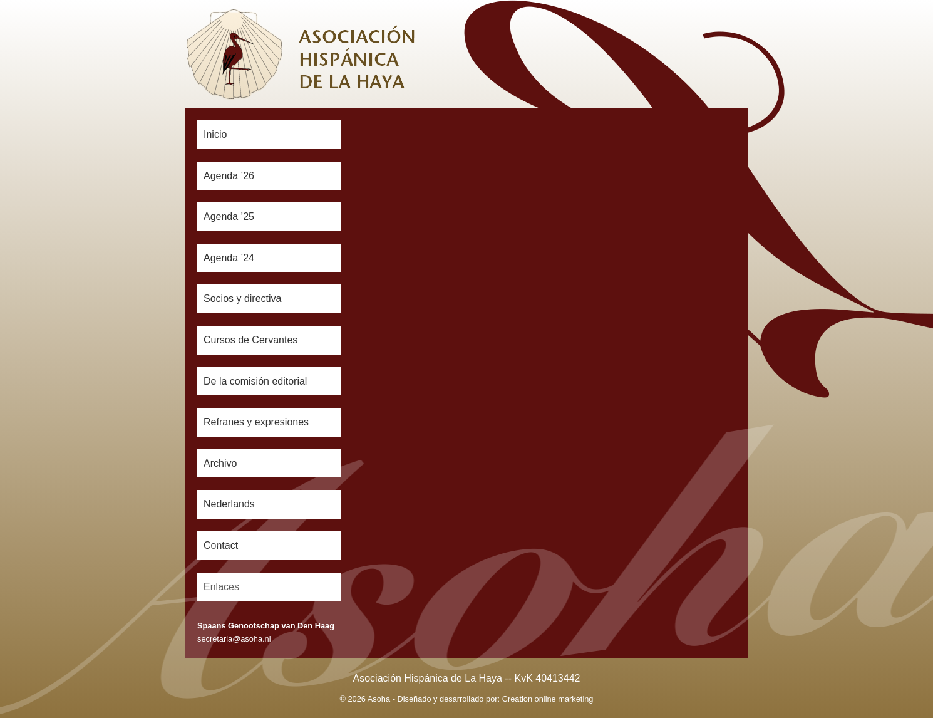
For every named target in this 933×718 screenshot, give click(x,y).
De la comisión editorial (255, 381)
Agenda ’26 (229, 175)
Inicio (215, 134)
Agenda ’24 (229, 257)
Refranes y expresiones (256, 422)
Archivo (220, 463)
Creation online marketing (548, 699)
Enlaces (221, 586)
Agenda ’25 (229, 216)
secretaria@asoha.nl (234, 638)
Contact (221, 545)
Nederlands (229, 504)
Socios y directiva (243, 298)
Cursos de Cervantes (250, 340)
